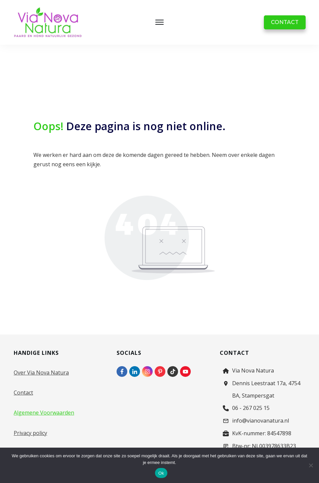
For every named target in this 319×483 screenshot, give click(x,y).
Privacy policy (30, 433)
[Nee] (310, 465)
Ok (161, 473)
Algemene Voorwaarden (44, 412)
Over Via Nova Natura (41, 372)
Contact (23, 392)
